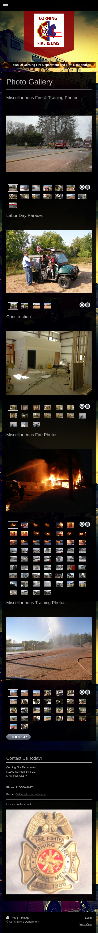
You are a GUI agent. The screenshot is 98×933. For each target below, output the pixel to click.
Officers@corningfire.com (31, 794)
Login (88, 917)
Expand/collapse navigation (49, 5)
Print (11, 917)
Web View (86, 924)
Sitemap (24, 917)
